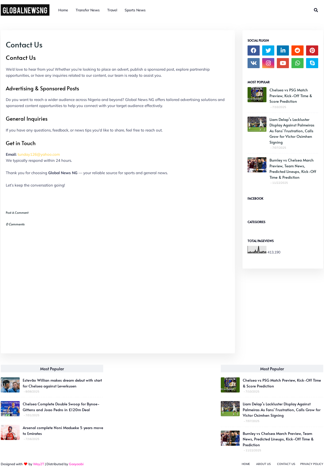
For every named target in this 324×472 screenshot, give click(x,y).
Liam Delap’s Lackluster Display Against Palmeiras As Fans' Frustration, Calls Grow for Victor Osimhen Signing (291, 131)
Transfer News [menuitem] (88, 10)
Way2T (38, 464)
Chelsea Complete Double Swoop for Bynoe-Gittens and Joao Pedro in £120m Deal (61, 406)
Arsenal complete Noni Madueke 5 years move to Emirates (63, 430)
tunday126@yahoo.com (39, 154)
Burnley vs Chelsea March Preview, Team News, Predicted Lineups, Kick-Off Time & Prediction (292, 168)
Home (246, 464)
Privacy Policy (311, 464)
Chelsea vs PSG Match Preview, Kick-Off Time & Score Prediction (290, 95)
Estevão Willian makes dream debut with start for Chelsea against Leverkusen (62, 382)
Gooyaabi (76, 464)
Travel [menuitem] (112, 10)
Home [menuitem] (63, 10)
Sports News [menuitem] (135, 10)
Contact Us (286, 464)
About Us (263, 464)
